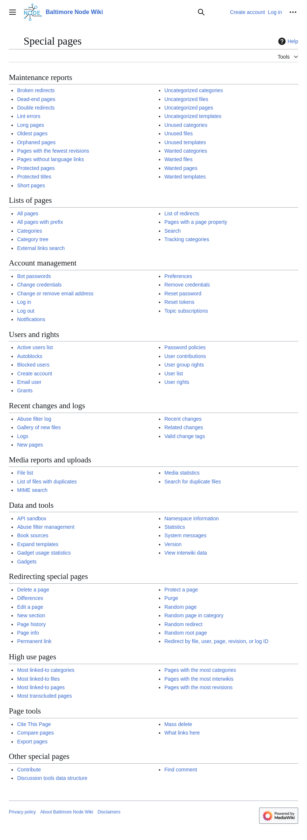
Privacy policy (22, 812)
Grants (24, 390)
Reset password (182, 293)
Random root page (185, 633)
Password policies (185, 347)
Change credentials (39, 285)
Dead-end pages (36, 99)
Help (287, 41)
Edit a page (30, 607)
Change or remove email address (55, 293)
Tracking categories (186, 239)
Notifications (31, 319)
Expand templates (37, 544)
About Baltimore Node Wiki (66, 812)
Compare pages (35, 733)
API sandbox (31, 518)
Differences (30, 598)
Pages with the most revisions (198, 687)
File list (25, 473)
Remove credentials (187, 285)
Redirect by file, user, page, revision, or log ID (216, 641)
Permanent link (34, 641)
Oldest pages (32, 133)
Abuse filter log (34, 419)
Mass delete (178, 724)
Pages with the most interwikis (199, 679)
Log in (24, 302)
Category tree (32, 239)
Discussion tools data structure (52, 778)
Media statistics (182, 473)
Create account (34, 373)
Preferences (178, 276)
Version (173, 544)
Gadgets (26, 562)
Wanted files (178, 159)
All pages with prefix (40, 222)
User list (173, 373)
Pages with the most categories (200, 670)
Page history (31, 624)
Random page (180, 607)
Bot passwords (34, 276)
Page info (28, 633)
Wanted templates (185, 177)
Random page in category (193, 615)
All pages (27, 213)
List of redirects (181, 213)
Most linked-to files (38, 679)
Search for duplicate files (192, 482)
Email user (29, 382)
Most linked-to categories (45, 670)
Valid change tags (184, 436)
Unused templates (185, 142)
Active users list (35, 347)
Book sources (32, 535)
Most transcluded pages (44, 696)
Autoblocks (29, 356)
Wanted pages (181, 168)
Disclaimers (109, 812)
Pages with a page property (195, 222)
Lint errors (28, 116)
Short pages (31, 185)
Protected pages (36, 168)
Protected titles (34, 177)
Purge (171, 598)
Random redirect (183, 624)
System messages (185, 535)
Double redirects (36, 108)
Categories (29, 231)
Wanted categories (185, 151)
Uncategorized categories (193, 90)
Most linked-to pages (40, 687)
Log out (25, 311)
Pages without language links (50, 159)
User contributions (185, 356)
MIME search (32, 490)
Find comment (180, 770)
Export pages (32, 741)
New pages (30, 445)
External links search (40, 248)
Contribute (29, 770)
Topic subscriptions (186, 311)
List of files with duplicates (47, 482)
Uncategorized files (186, 99)
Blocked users (33, 365)
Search (172, 231)
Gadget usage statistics (44, 553)
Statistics (174, 527)
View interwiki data (185, 553)
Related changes (183, 427)
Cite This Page (34, 724)
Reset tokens (179, 302)
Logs (22, 436)
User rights (176, 382)
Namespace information (191, 518)
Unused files (178, 133)
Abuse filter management (45, 527)
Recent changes (183, 419)
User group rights (184, 365)
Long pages (30, 125)
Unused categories (185, 125)
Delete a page (33, 590)
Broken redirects (36, 90)
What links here (182, 733)
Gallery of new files (38, 427)
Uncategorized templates (192, 116)
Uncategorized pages (188, 108)
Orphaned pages (36, 142)
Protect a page (181, 590)
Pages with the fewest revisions (53, 151)
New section (31, 615)
